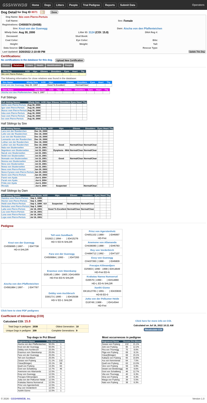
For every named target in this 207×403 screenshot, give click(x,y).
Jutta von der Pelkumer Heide (102, 298)
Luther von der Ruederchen (15, 145)
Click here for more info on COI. (153, 320)
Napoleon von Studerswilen (15, 150)
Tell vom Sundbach (62, 235)
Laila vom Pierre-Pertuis (13, 209)
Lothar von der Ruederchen (15, 142)
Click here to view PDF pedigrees (20, 310)
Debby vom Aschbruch (62, 293)
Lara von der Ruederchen (14, 131)
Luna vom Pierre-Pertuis (13, 214)
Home (35, 5)
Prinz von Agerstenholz (102, 231)
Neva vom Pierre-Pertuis (13, 169)
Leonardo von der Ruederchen (16, 139)
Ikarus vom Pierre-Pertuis (14, 110)
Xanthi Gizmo (102, 287)
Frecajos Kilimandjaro (102, 265)
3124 (92, 32)
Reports (110, 5)
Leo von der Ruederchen (13, 136)
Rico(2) (5, 186)
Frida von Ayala (9, 183)
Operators (198, 5)
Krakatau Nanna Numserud (102, 276)
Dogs (47, 5)
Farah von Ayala (9, 180)
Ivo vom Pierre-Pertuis (12, 118)
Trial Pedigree (91, 5)
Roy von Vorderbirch (102, 250)
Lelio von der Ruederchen (14, 134)
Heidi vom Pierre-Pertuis (13, 203)
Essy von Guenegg (102, 257)
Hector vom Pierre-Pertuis (14, 201)
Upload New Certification (69, 60)
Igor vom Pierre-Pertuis (13, 107)
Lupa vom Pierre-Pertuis (13, 217)
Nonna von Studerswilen (13, 161)
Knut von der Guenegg (33, 28)
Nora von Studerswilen (12, 164)
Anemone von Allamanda (102, 242)
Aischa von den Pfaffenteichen (143, 28)
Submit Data (127, 5)
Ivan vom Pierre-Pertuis (13, 116)
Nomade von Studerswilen (14, 158)
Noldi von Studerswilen (13, 156)
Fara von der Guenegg (62, 253)
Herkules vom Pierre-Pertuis (15, 206)
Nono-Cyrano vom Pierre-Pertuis (17, 172)
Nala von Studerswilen (12, 147)
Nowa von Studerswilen (13, 166)
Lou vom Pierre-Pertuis (12, 212)
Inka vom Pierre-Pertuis (13, 113)
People (73, 5)
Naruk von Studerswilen (13, 153)
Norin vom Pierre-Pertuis (13, 175)
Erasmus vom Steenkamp (61, 271)
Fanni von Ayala (9, 177)
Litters (60, 5)
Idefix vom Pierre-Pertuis (13, 105)
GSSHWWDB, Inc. (21, 398)
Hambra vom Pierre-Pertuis (14, 198)
